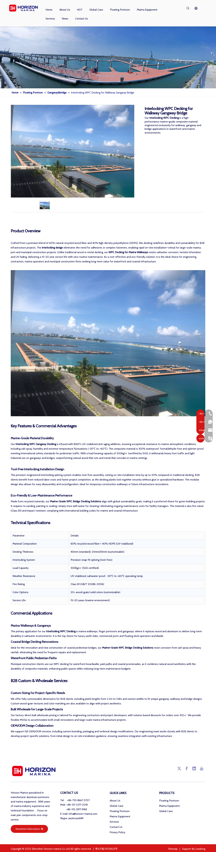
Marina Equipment (120, 816)
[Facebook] (187, 768)
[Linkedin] (194, 768)
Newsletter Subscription (29, 828)
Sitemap (173, 848)
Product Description (108, 219)
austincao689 (75, 818)
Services (114, 821)
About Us (115, 800)
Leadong (200, 848)
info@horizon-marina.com (83, 813)
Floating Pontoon (120, 811)
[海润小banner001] (108, 57)
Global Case (116, 805)
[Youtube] (201, 768)
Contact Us (116, 827)
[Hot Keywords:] (188, 8)
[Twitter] (179, 768)
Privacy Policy (117, 832)
